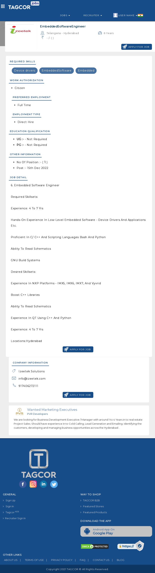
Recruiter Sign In (14, 518)
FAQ (78, 559)
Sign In (8, 506)
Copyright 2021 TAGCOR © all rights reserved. (77, 569)
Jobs (65, 15)
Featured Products (93, 512)
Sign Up (9, 500)
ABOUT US (10, 559)
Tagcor (11, 512)
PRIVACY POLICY (58, 559)
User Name (128, 15)
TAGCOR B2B (90, 500)
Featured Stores (92, 506)
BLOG (117, 559)
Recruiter (92, 15)
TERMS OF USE (31, 559)
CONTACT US (97, 559)
